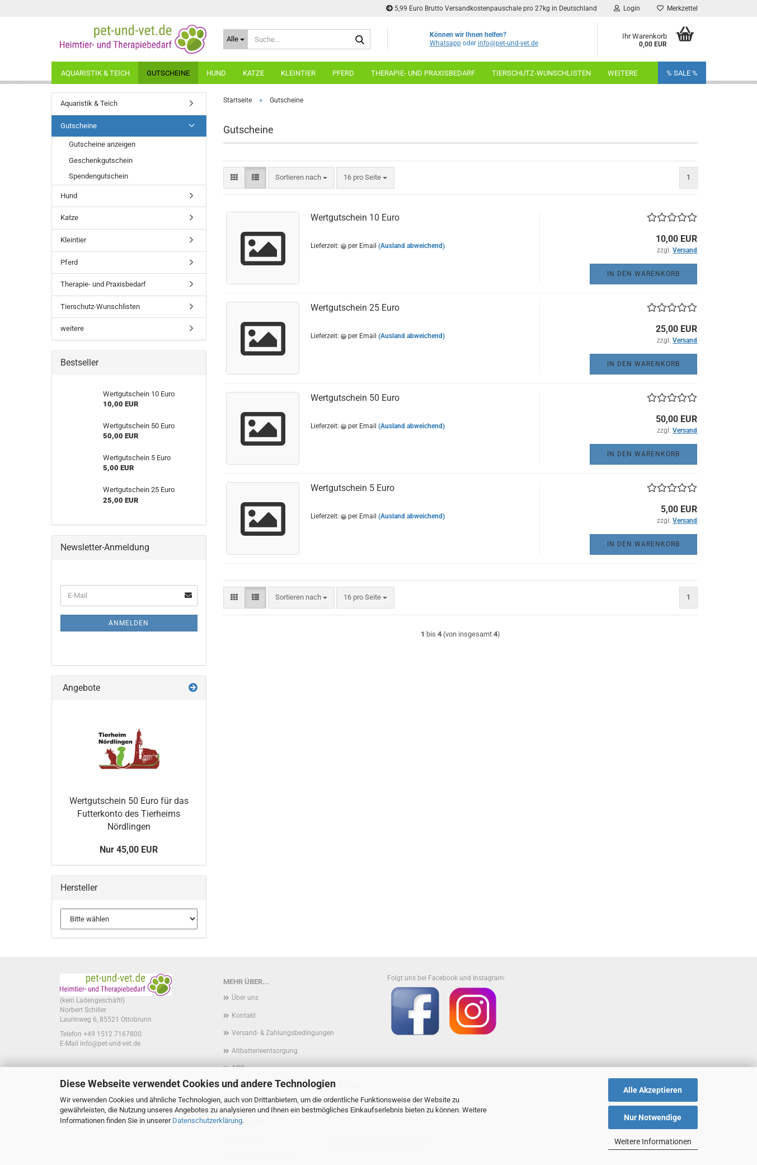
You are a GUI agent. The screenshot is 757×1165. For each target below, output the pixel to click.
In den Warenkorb (643, 274)
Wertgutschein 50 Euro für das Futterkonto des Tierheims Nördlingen (129, 814)
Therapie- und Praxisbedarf (423, 73)
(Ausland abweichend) (411, 246)
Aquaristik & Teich (95, 73)
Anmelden (129, 623)
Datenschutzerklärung (207, 1120)
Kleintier (298, 73)
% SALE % (682, 73)
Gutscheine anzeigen (102, 144)
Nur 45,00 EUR (129, 849)
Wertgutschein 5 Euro (352, 488)
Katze (253, 73)
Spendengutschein (98, 176)
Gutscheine (168, 73)
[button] (234, 178)
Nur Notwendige (652, 1117)
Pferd (343, 73)
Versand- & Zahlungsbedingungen (283, 1033)
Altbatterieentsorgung (265, 1051)
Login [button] (627, 8)
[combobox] (301, 178)
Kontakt (244, 1015)
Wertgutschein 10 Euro (355, 217)
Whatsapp (445, 43)
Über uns (245, 998)
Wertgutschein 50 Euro (355, 397)
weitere (622, 73)
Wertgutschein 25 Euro (355, 307)
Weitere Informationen (653, 1141)
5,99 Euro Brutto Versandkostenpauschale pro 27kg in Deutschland (491, 8)
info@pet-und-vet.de (508, 43)
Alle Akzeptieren (652, 1090)
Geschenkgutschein (101, 160)
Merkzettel (677, 8)
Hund (216, 73)
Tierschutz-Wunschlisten (541, 73)
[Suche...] (235, 39)
